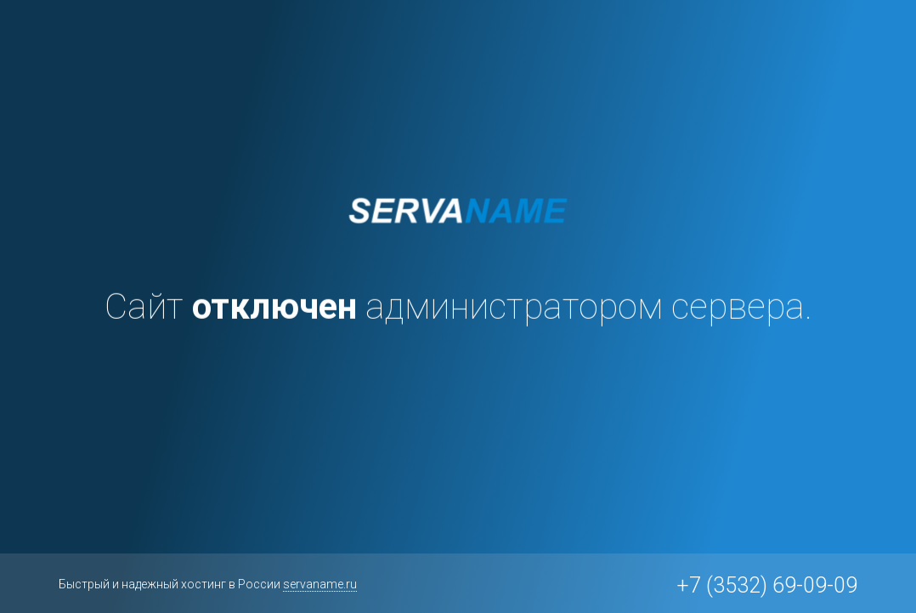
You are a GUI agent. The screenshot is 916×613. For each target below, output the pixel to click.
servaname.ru (320, 584)
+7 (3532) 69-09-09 (766, 585)
